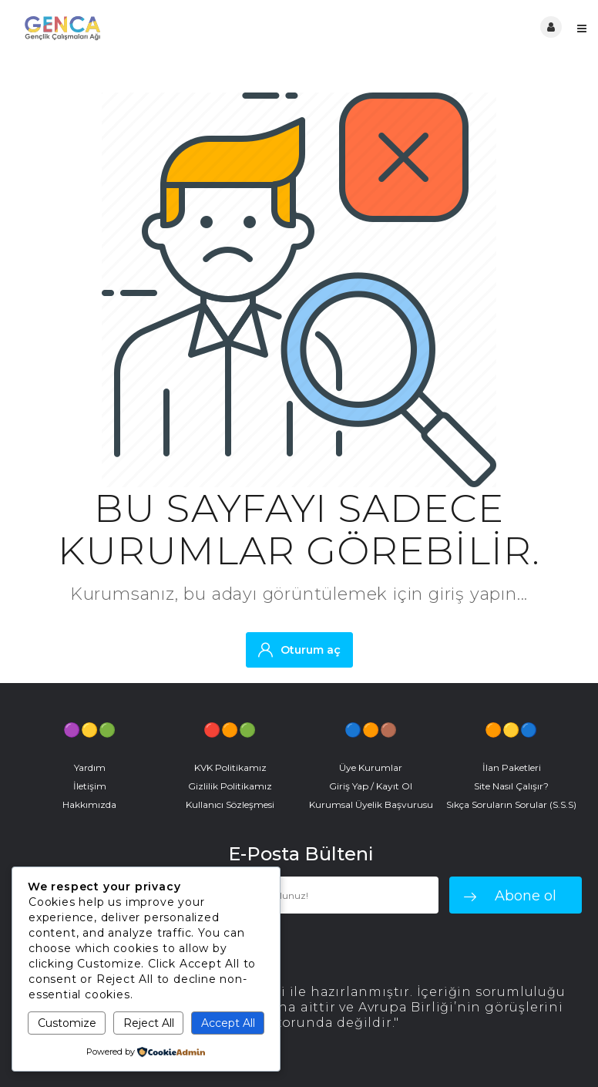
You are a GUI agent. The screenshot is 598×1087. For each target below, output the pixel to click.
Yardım (90, 767)
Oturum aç (299, 649)
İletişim (89, 786)
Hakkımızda (89, 804)
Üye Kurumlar (370, 767)
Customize (67, 1023)
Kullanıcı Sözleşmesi (230, 804)
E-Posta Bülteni (300, 854)
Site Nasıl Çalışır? (511, 786)
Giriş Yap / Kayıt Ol (370, 786)
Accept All (228, 1023)
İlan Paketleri (511, 767)
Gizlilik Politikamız (230, 786)
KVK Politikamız (230, 767)
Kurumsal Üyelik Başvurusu (371, 804)
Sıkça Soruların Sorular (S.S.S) (511, 804)
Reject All (148, 1023)
